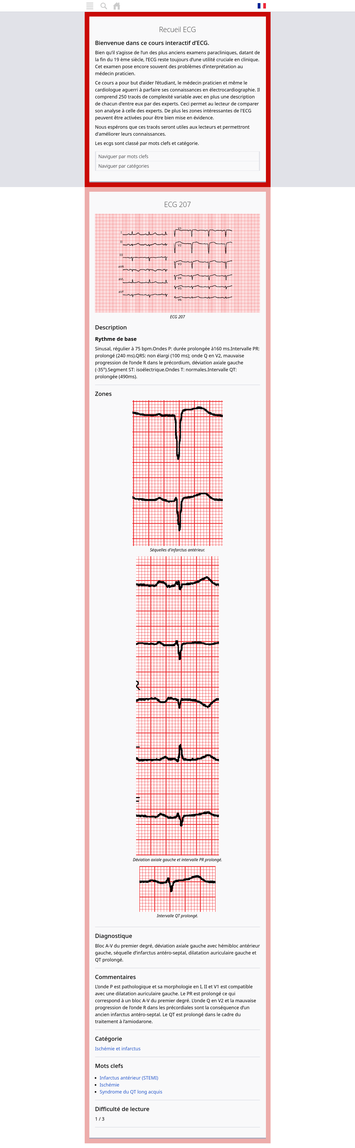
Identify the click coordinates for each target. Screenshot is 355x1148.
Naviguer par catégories (123, 166)
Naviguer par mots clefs (123, 156)
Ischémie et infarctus (117, 1048)
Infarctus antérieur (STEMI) (129, 1078)
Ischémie (109, 1085)
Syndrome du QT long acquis (131, 1092)
